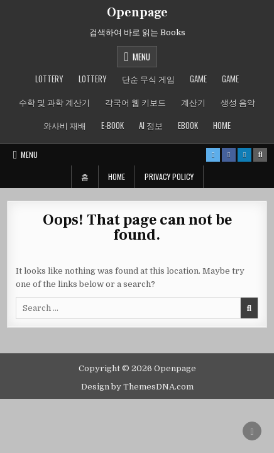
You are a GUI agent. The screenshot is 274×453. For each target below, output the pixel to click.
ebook (188, 125)
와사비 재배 (64, 125)
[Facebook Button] (229, 155)
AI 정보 (151, 125)
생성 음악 (238, 102)
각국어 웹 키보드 (135, 102)
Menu (141, 56)
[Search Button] (260, 155)
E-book (112, 125)
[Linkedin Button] (244, 155)
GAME (198, 78)
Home (222, 125)
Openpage (137, 12)
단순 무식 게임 (148, 78)
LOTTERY (49, 78)
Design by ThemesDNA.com (137, 386)
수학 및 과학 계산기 (54, 102)
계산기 (193, 102)
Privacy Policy (169, 176)
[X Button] (213, 155)
